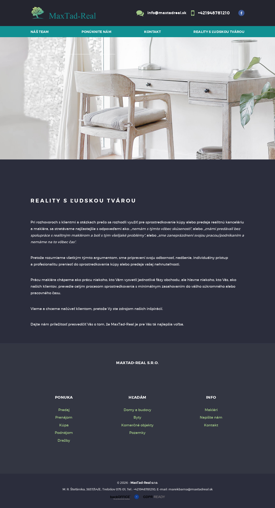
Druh (38, 80)
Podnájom (64, 432)
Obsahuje (42, 99)
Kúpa (104, 141)
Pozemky (137, 432)
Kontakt (152, 32)
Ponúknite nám (96, 32)
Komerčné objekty (137, 425)
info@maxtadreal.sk (166, 13)
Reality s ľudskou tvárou (218, 32)
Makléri (211, 410)
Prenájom (77, 141)
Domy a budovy (137, 410)
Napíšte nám (211, 417)
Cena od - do (45, 118)
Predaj (49, 141)
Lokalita (41, 60)
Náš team (40, 32)
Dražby (64, 440)
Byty (137, 417)
